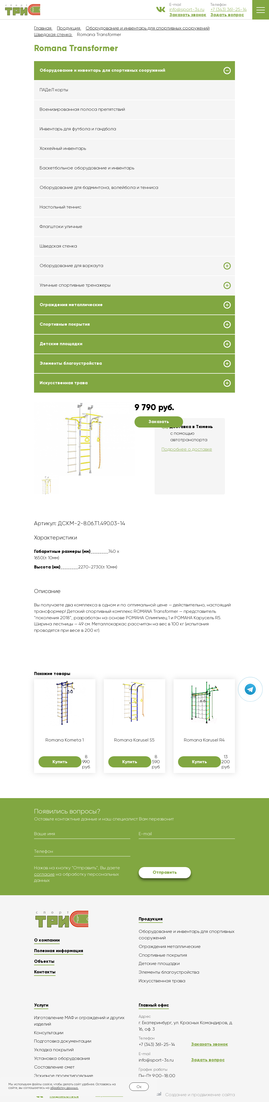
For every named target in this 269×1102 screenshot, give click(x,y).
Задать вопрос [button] (227, 14)
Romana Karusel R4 (204, 740)
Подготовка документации (62, 1041)
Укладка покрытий (54, 1049)
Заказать (158, 421)
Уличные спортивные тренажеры (75, 285)
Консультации (48, 1032)
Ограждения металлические (71, 304)
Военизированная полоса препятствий (82, 109)
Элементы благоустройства (71, 363)
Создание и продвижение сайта (187, 1095)
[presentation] (181, 854)
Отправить (165, 872)
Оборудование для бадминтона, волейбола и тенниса (99, 187)
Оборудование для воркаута (71, 265)
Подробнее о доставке (187, 449)
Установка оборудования (62, 1058)
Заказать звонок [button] (187, 14)
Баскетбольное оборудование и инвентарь (87, 168)
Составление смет (54, 1067)
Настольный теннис (60, 207)
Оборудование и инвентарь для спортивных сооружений (102, 70)
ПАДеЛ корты (54, 89)
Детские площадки (61, 343)
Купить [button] (60, 761)
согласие (44, 874)
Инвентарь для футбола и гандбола (78, 128)
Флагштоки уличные (61, 226)
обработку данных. (64, 1088)
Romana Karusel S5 (134, 740)
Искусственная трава (64, 382)
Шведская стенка (58, 246)
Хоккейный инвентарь (63, 148)
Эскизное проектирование (63, 1075)
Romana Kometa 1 (64, 740)
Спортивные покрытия (65, 324)
